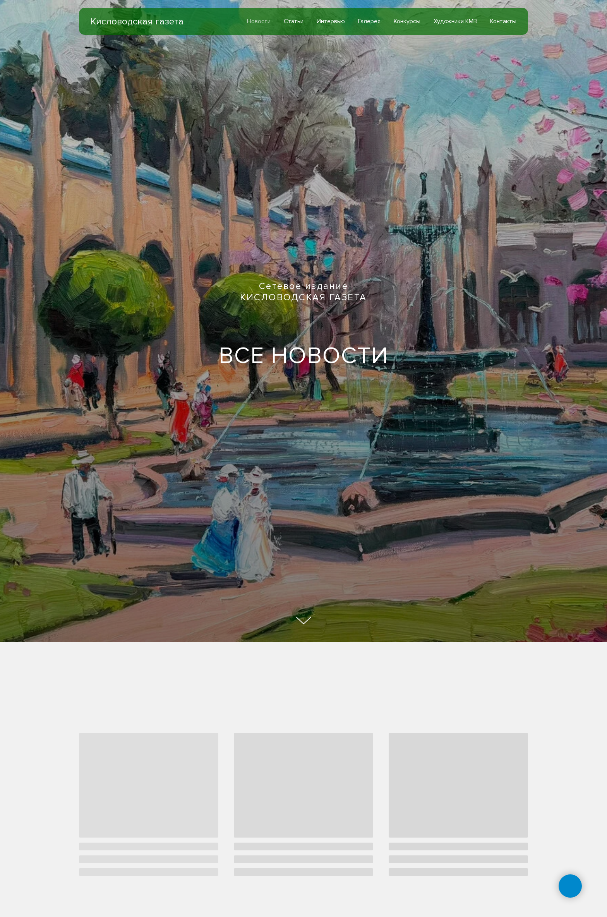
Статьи (294, 21)
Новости (259, 21)
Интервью (331, 21)
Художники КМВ (455, 21)
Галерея (369, 21)
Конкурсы (407, 21)
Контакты (503, 21)
